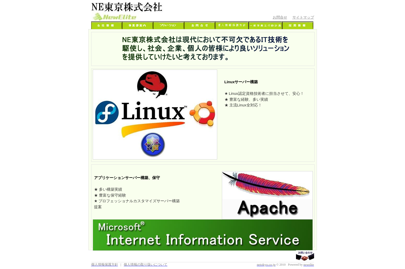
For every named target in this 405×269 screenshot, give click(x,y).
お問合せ (280, 17)
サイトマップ (303, 17)
